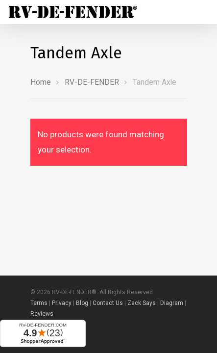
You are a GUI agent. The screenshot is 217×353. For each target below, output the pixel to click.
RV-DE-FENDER (92, 82)
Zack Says (141, 303)
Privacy (62, 303)
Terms (39, 303)
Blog (82, 303)
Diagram (171, 303)
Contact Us (108, 303)
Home (40, 82)
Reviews (41, 313)
